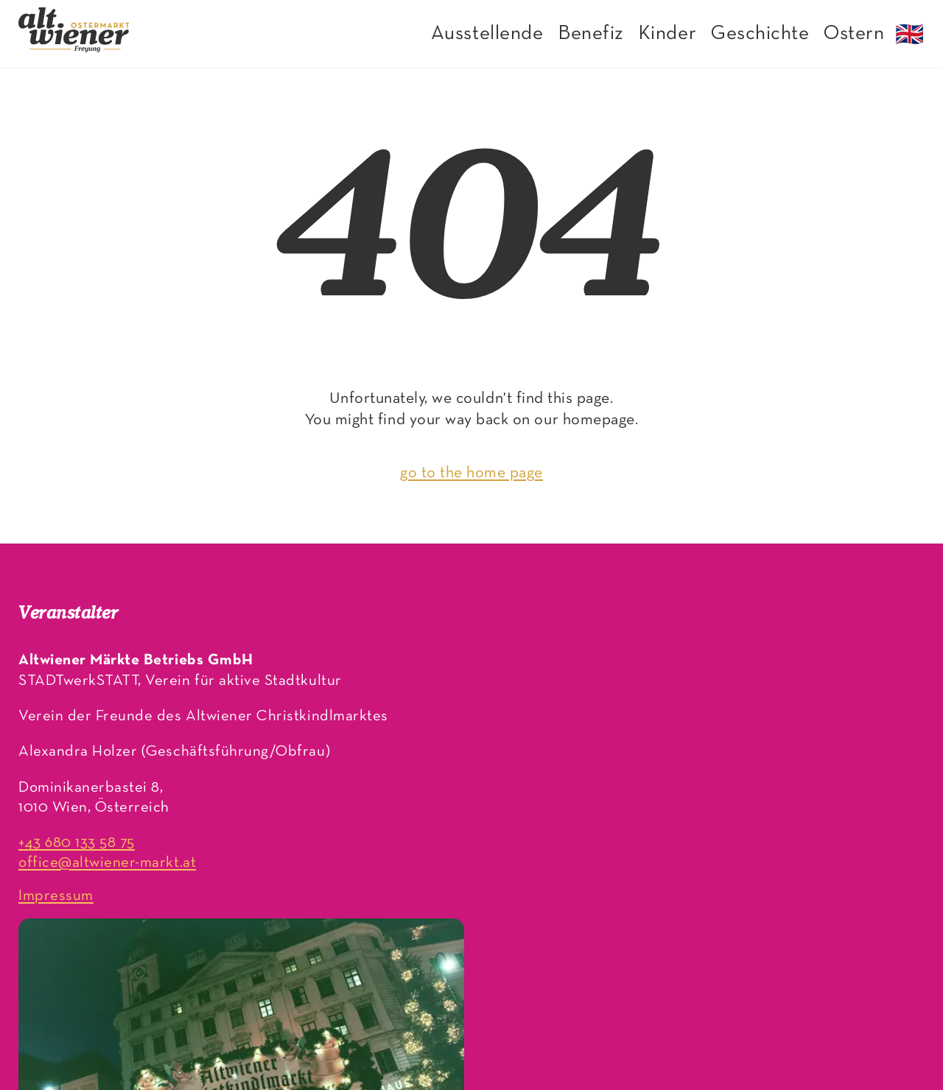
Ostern (854, 34)
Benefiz (590, 34)
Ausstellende (487, 34)
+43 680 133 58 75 (76, 843)
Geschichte (760, 34)
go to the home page (471, 473)
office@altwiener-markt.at (107, 863)
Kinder (667, 34)
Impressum (56, 896)
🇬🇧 (910, 37)
